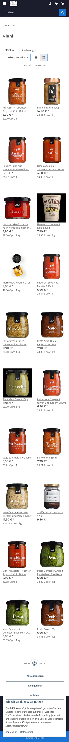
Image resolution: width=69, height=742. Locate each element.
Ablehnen (35, 695)
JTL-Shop (40, 737)
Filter (9, 50)
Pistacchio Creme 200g (15, 399)
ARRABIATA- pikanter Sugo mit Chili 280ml (14, 109)
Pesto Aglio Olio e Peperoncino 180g (47, 342)
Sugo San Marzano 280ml (17, 457)
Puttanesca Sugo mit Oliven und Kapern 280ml (51, 401)
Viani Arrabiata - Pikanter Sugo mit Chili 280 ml (17, 572)
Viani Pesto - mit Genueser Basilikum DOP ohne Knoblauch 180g (16, 631)
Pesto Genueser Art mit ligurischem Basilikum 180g (50, 572)
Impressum (11, 732)
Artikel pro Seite (16, 57)
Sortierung (28, 50)
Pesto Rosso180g (46, 629)
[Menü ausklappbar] (4, 2)
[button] (50, 3)
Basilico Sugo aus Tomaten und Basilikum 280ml (16, 167)
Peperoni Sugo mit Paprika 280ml (47, 284)
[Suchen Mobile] (31, 12)
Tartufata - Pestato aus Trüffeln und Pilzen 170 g (17, 514)
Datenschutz (26, 732)
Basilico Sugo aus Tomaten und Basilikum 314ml (50, 167)
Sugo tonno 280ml (47, 457)
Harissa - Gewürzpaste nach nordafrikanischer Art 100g (16, 226)
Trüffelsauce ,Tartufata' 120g (50, 514)
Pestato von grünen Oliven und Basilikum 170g (14, 342)
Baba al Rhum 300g (48, 107)
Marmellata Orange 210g (16, 282)
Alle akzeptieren (35, 676)
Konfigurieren (35, 685)
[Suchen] (62, 12)
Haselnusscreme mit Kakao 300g (48, 226)
